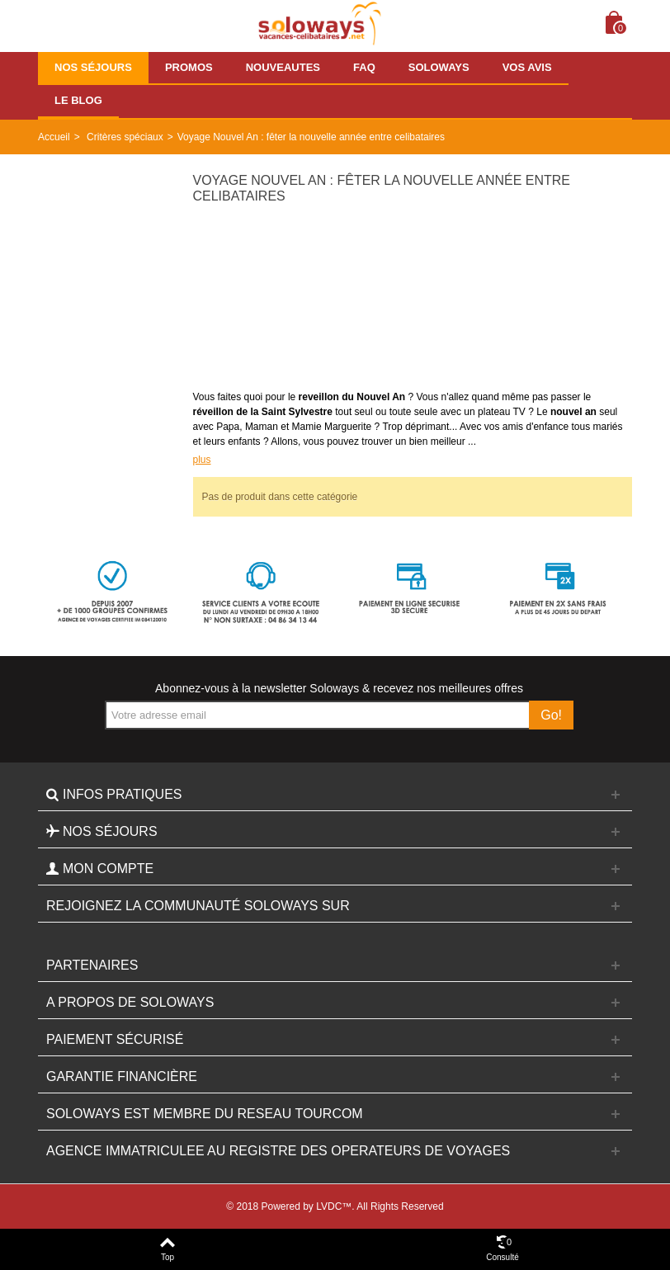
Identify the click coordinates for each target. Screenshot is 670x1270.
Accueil (54, 137)
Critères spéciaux (125, 137)
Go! (551, 715)
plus (202, 459)
